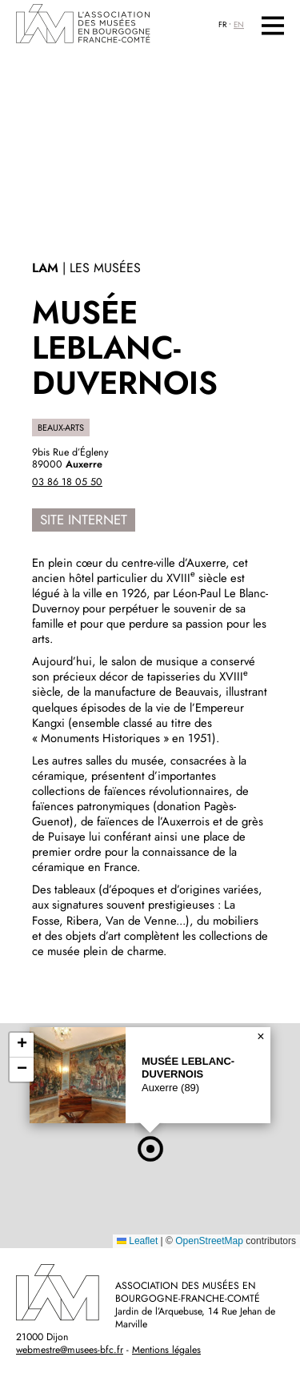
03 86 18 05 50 (67, 482)
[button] (150, 1149)
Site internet (83, 519)
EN (239, 24)
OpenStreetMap (209, 1241)
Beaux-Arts (61, 427)
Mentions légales (166, 1350)
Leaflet (137, 1241)
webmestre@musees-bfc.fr (69, 1350)
